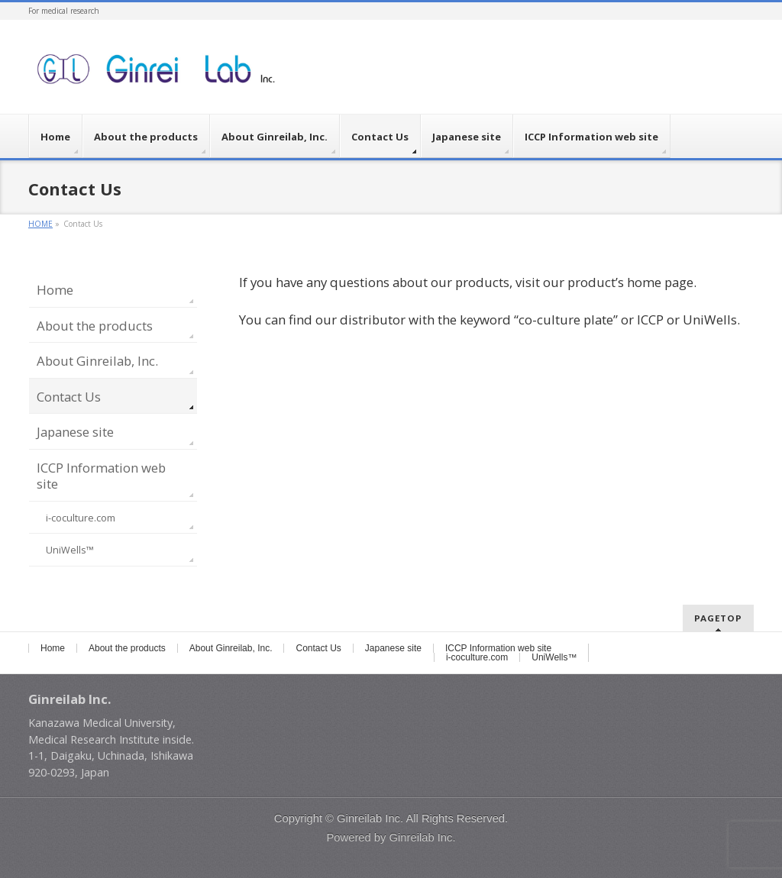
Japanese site (75, 432)
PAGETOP (718, 618)
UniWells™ (70, 550)
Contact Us (69, 396)
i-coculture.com (80, 518)
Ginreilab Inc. (370, 818)
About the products (95, 325)
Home (55, 290)
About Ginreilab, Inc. (97, 361)
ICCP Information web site (101, 476)
